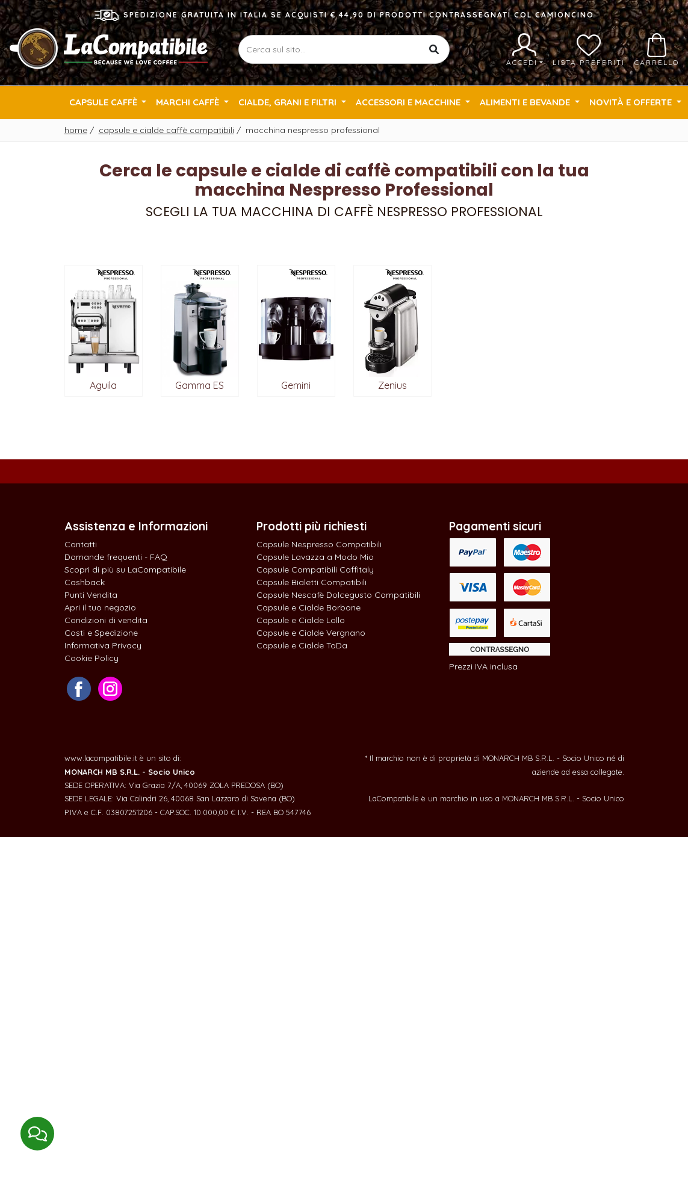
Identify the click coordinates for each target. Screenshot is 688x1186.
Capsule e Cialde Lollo (300, 620)
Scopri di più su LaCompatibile (125, 569)
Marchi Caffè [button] (189, 102)
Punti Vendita (90, 594)
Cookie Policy (91, 658)
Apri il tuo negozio (100, 607)
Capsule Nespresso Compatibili (319, 544)
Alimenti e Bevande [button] (526, 102)
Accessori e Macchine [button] (409, 102)
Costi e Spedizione (101, 632)
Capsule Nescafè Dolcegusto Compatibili (338, 594)
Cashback (84, 582)
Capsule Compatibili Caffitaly (315, 569)
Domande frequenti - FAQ (115, 556)
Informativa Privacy (102, 645)
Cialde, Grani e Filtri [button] (288, 102)
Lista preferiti (589, 50)
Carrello (656, 50)
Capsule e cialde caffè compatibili (166, 130)
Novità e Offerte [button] (631, 102)
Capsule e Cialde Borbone (308, 607)
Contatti (80, 544)
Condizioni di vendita (105, 620)
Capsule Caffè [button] (104, 102)
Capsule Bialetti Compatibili (311, 582)
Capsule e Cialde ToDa (301, 645)
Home (75, 130)
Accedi (524, 50)
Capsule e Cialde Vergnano (310, 632)
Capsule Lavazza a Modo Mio (315, 556)
